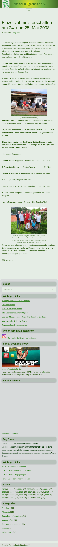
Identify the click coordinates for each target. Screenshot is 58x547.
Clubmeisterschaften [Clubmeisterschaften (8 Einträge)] (47, 450)
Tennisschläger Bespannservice (14, 325)
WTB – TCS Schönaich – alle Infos (17, 471)
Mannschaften (7, 520)
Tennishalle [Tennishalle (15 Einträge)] (38, 450)
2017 (30, 492)
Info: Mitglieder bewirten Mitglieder (15, 313)
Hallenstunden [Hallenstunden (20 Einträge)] (23, 450)
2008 (4, 498)
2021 (46, 489)
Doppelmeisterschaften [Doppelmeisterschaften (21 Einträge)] (11, 453)
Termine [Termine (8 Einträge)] (4, 450)
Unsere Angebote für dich (12, 369)
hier (44, 372)
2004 (39, 498)
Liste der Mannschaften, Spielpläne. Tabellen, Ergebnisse (25, 317)
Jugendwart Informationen (12, 516)
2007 (12, 498)
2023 (29, 489)
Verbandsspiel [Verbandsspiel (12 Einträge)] (28, 453)
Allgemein (16, 33)
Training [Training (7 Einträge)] (32, 450)
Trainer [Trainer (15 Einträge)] (53, 453)
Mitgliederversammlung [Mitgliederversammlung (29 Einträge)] (12, 447)
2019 (12, 492)
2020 (4, 492)
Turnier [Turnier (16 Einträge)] (4, 444)
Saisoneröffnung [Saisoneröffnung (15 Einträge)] (12, 450)
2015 (47, 492)
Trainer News (7, 532)
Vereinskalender (8, 305)
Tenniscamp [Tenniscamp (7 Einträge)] (10, 444)
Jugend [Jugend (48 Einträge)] (5, 456)
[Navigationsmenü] (29, 10)
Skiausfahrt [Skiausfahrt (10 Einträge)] (37, 453)
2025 (11, 489)
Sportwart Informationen (11, 524)
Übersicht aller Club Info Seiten (14, 321)
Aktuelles (5, 508)
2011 (30, 495)
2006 (21, 498)
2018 (21, 492)
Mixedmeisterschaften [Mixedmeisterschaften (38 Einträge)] (32, 447)
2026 (4, 489)
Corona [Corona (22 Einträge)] (35, 444)
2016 (39, 492)
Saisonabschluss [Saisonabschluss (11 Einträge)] (46, 453)
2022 (38, 489)
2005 (30, 498)
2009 (47, 495)
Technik (5, 528)
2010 (39, 495)
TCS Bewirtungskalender (12, 309)
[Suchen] (26, 289)
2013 (12, 495)
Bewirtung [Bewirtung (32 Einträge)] (47, 447)
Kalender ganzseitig (10, 433)
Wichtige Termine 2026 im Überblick (16, 301)
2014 (4, 495)
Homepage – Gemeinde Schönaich (16, 479)
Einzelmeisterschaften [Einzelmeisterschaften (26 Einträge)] (23, 444)
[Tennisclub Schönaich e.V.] (29, 4)
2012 (21, 495)
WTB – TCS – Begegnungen (14, 475)
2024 (20, 489)
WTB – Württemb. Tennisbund (14, 467)
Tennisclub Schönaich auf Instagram (22, 338)
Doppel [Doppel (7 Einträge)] (22, 453)
